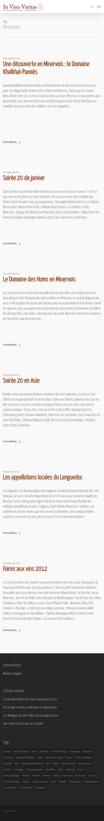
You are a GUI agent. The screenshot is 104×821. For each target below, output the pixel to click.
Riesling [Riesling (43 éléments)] (56, 776)
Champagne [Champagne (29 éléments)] (75, 752)
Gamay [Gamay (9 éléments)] (55, 764)
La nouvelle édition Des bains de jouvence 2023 (30, 699)
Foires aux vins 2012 (25, 569)
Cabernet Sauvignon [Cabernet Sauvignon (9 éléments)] (21, 752)
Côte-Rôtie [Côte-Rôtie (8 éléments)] (8, 764)
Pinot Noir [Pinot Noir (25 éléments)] (36, 776)
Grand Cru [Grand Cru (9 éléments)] (8, 770)
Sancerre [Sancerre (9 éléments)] (91, 776)
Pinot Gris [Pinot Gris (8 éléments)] (26, 776)
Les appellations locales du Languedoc (42, 478)
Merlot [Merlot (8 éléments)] (60, 770)
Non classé (16, 58)
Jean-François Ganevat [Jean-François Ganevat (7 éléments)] (34, 770)
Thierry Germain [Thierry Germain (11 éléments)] (75, 782)
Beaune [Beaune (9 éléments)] (7, 752)
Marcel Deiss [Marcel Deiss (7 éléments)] (50, 770)
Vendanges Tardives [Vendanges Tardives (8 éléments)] (91, 782)
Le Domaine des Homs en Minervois (39, 280)
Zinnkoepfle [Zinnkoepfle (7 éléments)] (40, 788)
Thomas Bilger (7, 58)
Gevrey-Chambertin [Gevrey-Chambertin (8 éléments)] (68, 764)
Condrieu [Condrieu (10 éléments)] (69, 758)
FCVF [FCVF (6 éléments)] (48, 764)
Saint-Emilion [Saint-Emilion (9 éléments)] (67, 776)
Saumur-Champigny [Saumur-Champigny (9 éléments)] (12, 782)
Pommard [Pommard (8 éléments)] (46, 776)
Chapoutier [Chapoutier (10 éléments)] (87, 752)
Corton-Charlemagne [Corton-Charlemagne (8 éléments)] (83, 758)
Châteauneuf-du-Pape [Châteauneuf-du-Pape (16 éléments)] (54, 758)
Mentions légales (12, 673)
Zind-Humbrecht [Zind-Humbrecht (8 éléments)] (26, 788)
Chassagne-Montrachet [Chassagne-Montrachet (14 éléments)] (25, 758)
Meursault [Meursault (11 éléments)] (70, 770)
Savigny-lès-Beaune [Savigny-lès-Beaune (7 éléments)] (40, 782)
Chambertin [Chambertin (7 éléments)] (44, 752)
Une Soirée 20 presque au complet (23, 723)
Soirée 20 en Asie (21, 381)
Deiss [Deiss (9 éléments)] (17, 764)
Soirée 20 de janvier (24, 178)
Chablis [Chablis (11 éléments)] (34, 752)
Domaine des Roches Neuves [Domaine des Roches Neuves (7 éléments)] (33, 764)
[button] (99, 6)
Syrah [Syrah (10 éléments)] (53, 782)
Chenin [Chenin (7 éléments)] (39, 758)
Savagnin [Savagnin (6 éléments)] (26, 782)
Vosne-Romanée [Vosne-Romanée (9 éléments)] (10, 788)
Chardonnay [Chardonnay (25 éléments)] (8, 758)
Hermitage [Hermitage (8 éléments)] (19, 770)
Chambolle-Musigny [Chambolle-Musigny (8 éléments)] (60, 752)
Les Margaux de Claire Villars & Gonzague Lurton (30, 715)
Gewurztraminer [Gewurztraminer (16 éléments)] (85, 764)
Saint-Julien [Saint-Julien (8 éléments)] (80, 776)
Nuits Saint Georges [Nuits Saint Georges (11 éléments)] (11, 776)
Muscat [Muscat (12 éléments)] (80, 770)
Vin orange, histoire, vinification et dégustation (30, 707)
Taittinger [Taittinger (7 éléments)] (62, 782)
